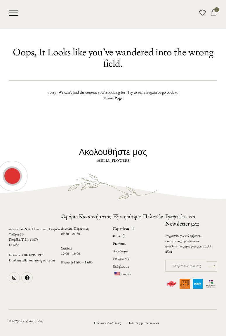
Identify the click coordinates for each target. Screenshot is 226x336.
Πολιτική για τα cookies (143, 323)
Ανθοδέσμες (120, 251)
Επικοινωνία (121, 258)
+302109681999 (32, 255)
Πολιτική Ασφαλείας (107, 323)
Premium (119, 243)
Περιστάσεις (123, 228)
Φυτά (119, 236)
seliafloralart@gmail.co (37, 260)
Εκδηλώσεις (121, 266)
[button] (14, 13)
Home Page (113, 98)
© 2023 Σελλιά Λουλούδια (26, 321)
